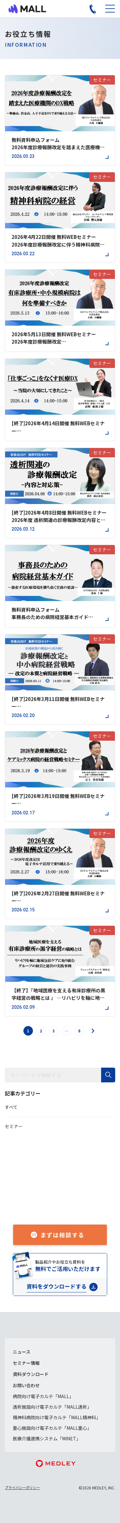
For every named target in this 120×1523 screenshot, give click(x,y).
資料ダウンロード (31, 1374)
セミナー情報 (26, 1363)
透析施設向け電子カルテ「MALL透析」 (52, 1407)
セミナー (14, 1126)
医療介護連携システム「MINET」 (47, 1438)
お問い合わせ (26, 1385)
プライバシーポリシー (22, 1487)
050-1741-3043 (67, 1204)
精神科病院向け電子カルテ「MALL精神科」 (56, 1417)
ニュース (21, 1351)
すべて (11, 1107)
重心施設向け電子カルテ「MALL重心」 (52, 1428)
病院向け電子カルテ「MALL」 (43, 1396)
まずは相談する (62, 1235)
